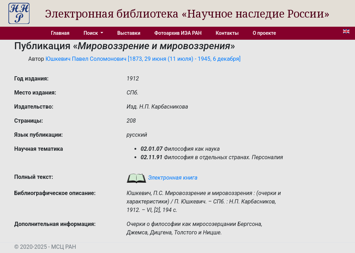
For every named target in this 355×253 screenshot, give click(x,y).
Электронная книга (161, 177)
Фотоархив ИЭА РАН (178, 33)
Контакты (227, 33)
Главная (60, 33)
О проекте (264, 33)
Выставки (128, 33)
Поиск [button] (91, 33)
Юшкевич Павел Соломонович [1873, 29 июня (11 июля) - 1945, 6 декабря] (143, 59)
